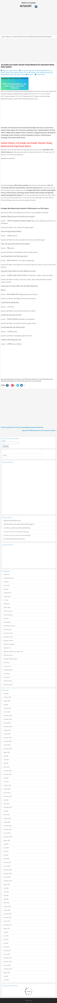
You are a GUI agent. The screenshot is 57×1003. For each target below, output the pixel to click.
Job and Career (7, 629)
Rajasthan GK (7, 648)
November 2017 (8, 917)
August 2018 (7, 884)
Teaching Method (8, 670)
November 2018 (8, 873)
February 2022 (7, 785)
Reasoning (6, 662)
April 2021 (6, 800)
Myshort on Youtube (28, 3)
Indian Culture (7, 607)
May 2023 (6, 763)
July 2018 (6, 888)
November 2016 (8, 961)
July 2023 (6, 756)
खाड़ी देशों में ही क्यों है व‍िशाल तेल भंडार (12, 520)
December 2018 (8, 870)
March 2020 (6, 814)
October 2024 (7, 723)
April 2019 (6, 855)
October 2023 (7, 745)
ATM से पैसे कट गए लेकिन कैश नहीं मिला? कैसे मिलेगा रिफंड (17, 528)
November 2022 (8, 774)
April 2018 (6, 899)
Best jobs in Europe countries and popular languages (17, 535)
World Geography (8, 684)
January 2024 (7, 734)
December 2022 (8, 770)
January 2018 (7, 910)
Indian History (13, 70)
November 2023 (8, 741)
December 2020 (8, 807)
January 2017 (7, 954)
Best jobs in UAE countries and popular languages (16, 531)
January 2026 (7, 701)
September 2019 (8, 837)
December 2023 (8, 737)
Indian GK (6, 618)
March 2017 (6, 947)
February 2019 (7, 862)
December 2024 (8, 715)
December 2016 (8, 958)
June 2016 (6, 980)
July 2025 (6, 704)
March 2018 (6, 903)
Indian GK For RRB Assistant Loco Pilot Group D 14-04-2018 (38, 430)
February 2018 (7, 906)
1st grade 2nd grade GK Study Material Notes (35, 70)
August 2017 (7, 928)
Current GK (6, 585)
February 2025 (7, 708)
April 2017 (6, 943)
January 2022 (7, 789)
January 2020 (7, 822)
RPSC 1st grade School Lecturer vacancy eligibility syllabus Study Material (22, 427)
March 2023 (6, 767)
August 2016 (7, 972)
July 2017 (6, 932)
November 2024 (8, 719)
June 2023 (6, 759)
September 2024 (8, 726)
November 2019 (8, 829)
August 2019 (7, 840)
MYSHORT (26, 6)
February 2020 (7, 818)
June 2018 (6, 892)
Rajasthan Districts (8, 640)
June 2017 (6, 936)
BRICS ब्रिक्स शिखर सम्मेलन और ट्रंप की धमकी (14, 539)
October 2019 (7, 833)
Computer (6, 582)
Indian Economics (8, 611)
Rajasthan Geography (9, 644)
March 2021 (6, 803)
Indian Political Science (9, 626)
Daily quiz (8, 36)
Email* (10, 442)
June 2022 (6, 781)
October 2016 (7, 965)
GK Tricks (6, 600)
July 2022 (6, 778)
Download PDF (7, 593)
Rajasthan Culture (8, 637)
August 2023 (7, 752)
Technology (7, 673)
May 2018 (6, 895)
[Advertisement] (32, 22)
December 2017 (8, 914)
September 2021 (8, 796)
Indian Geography (8, 615)
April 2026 (6, 693)
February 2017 (7, 950)
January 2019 (7, 866)
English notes (7, 596)
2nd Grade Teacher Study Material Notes (36, 72)
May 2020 (6, 811)
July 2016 (6, 976)
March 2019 (6, 859)
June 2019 (6, 848)
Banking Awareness (9, 578)
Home (3, 36)
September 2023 (8, 748)
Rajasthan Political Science (10, 659)
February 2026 (7, 697)
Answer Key (7, 574)
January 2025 (7, 712)
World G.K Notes (8, 681)
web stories (7, 677)
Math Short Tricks (8, 633)
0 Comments (41, 74)
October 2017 (7, 921)
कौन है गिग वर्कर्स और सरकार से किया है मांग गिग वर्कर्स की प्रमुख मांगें (19, 524)
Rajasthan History (8, 655)
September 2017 (8, 925)
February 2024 (7, 730)
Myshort (30, 74)
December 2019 (8, 826)
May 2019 (6, 851)
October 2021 (7, 792)
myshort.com (28, 1000)
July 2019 (6, 844)
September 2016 (8, 969)
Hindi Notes (7, 604)
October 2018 (7, 877)
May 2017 (6, 939)
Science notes (7, 666)
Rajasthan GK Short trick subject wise (13, 651)
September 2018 (8, 881)
